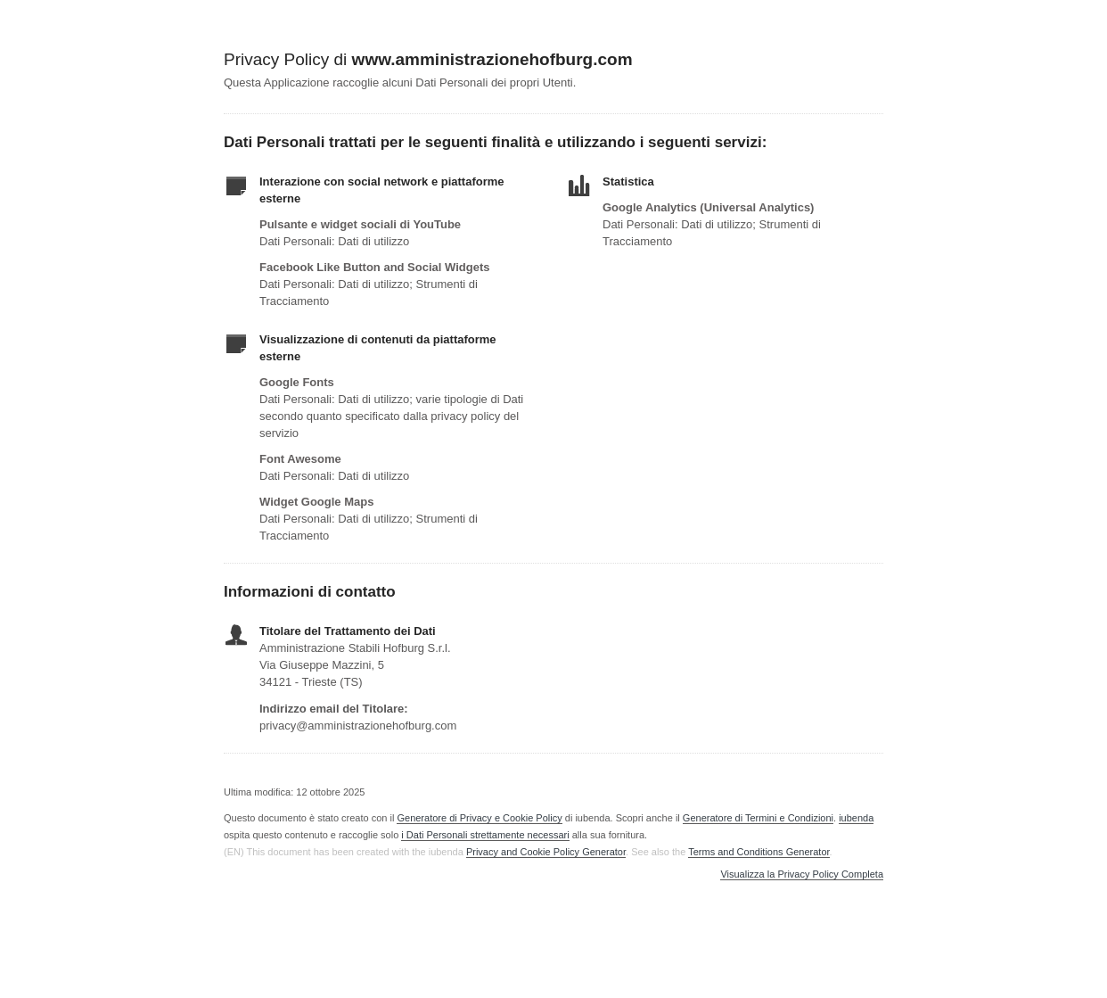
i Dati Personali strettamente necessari (485, 834)
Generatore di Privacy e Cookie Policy (479, 817)
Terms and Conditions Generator (758, 851)
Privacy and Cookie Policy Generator (546, 851)
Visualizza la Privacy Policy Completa (801, 874)
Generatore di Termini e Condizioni (758, 817)
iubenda (856, 817)
